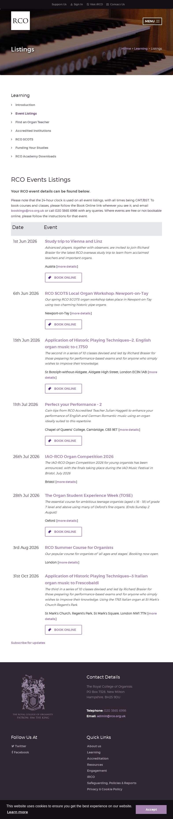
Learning (141, 49)
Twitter (18, 746)
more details (67, 267)
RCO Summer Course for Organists (79, 547)
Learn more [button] (17, 812)
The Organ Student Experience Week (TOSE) (88, 495)
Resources (95, 765)
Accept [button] (151, 809)
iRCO (91, 777)
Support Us (59, 4)
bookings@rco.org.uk (27, 211)
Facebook (20, 752)
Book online (65, 278)
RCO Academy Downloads (35, 156)
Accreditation (97, 758)
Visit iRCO (96, 4)
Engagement (97, 771)
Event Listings (26, 113)
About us (94, 746)
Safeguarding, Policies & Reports (111, 783)
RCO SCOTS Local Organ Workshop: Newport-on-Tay (96, 293)
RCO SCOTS (24, 139)
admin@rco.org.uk (111, 716)
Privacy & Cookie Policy (104, 789)
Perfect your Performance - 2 (73, 404)
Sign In (78, 4)
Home (126, 49)
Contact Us (117, 4)
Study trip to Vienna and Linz (73, 241)
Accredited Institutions (33, 130)
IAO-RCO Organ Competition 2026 (79, 456)
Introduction (25, 105)
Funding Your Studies (31, 147)
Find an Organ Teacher (32, 122)
